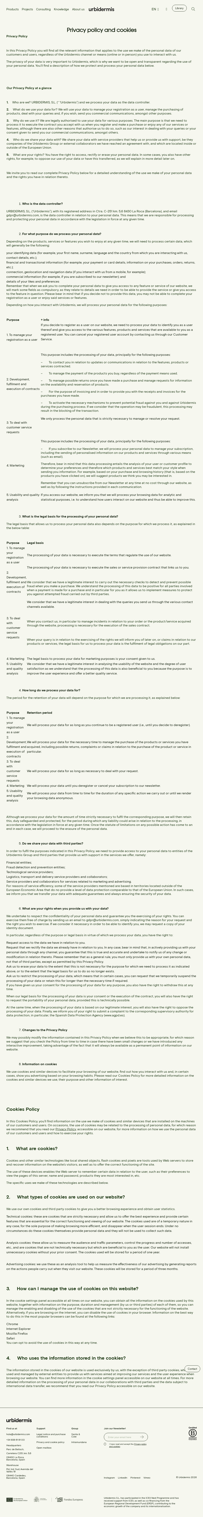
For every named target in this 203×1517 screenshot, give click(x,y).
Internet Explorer (18, 1328)
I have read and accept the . (128, 1445)
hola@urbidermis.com (18, 1434)
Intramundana (79, 1442)
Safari (10, 1338)
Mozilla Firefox (17, 1333)
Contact (192, 1368)
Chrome (12, 1324)
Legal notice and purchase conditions (51, 1435)
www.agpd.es (114, 1015)
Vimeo (147, 1477)
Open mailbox (43, 1447)
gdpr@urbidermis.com (22, 215)
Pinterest (135, 1477)
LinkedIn (122, 1477)
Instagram (109, 1477)
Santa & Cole (75, 1435)
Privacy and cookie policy (50, 1442)
